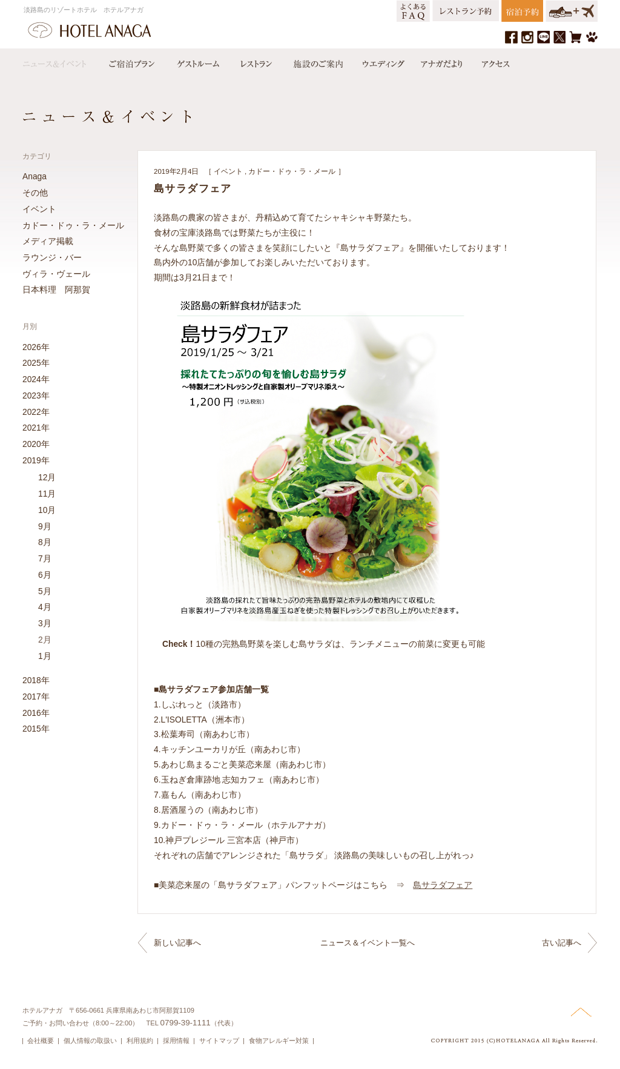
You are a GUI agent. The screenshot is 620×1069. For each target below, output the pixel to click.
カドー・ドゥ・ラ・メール (291, 171)
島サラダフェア (442, 885)
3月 (44, 623)
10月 (47, 510)
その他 (35, 192)
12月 (47, 477)
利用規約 (140, 1040)
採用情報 (176, 1040)
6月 (44, 575)
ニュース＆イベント (60, 61)
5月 (44, 591)
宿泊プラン (131, 61)
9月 (44, 526)
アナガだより (442, 61)
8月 (44, 542)
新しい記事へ (177, 942)
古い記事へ (561, 942)
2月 (44, 639)
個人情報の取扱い (90, 1040)
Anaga (34, 176)
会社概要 (40, 1040)
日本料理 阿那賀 (56, 289)
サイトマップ (219, 1040)
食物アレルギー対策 (279, 1040)
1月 (44, 656)
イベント (228, 171)
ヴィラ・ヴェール (56, 274)
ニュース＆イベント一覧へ (367, 942)
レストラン (255, 61)
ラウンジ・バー (52, 257)
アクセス (493, 61)
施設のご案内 (317, 61)
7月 (44, 558)
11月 (47, 493)
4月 (44, 607)
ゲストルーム (196, 61)
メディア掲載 (47, 241)
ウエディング (382, 61)
